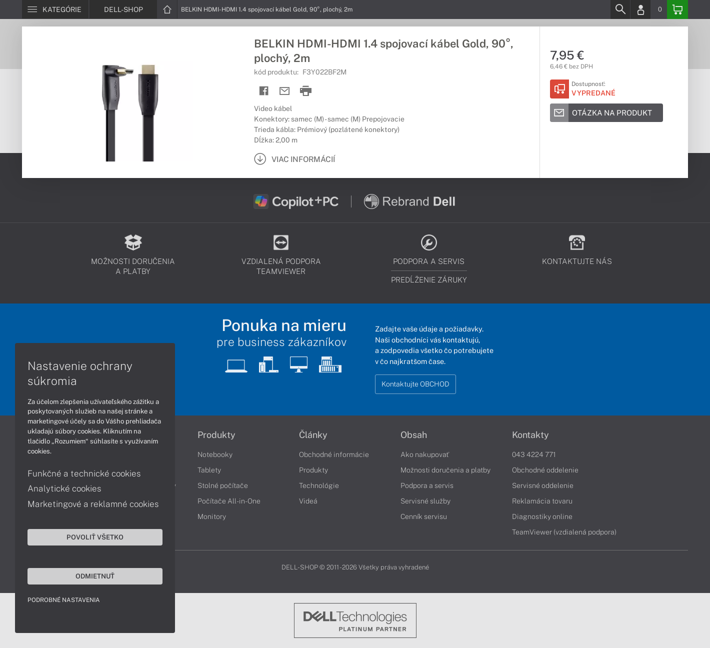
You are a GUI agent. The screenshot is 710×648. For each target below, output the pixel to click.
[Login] (640, 9)
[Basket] (677, 9)
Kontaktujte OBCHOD (416, 384)
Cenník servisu (423, 516)
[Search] (620, 9)
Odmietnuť (95, 576)
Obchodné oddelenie (545, 470)
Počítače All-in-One (229, 501)
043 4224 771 (534, 454)
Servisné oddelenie (543, 486)
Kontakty (530, 435)
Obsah (413, 435)
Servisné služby (425, 501)
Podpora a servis (427, 486)
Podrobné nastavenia (64, 600)
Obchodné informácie (334, 454)
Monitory (212, 516)
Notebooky (215, 454)
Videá (308, 501)
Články (313, 435)
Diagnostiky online (542, 516)
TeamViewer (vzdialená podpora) (564, 532)
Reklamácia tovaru (542, 501)
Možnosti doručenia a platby (445, 470)
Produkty (217, 435)
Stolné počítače (223, 486)
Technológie (319, 486)
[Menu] (55, 9)
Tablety (209, 470)
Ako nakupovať (424, 454)
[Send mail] (284, 91)
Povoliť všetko (95, 537)
